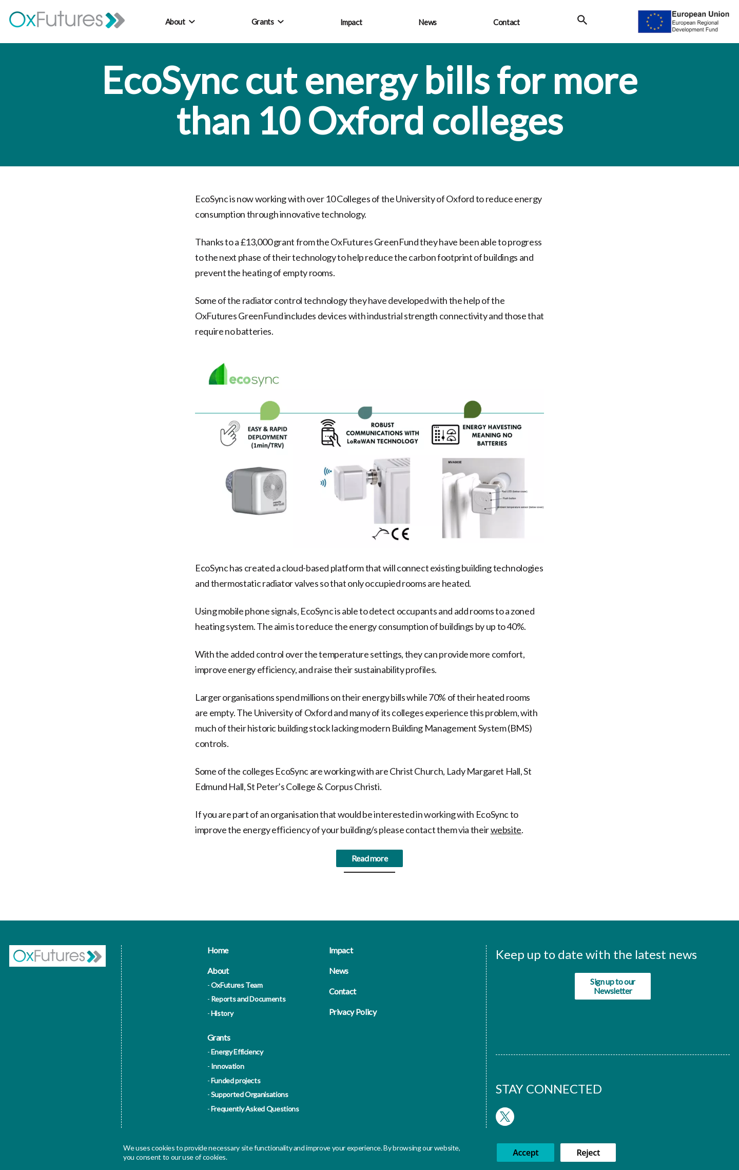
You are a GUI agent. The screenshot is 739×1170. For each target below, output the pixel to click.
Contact (506, 22)
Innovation (227, 1066)
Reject (588, 1152)
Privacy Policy (353, 1011)
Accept (525, 1152)
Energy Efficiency (237, 1051)
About (175, 21)
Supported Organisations (249, 1094)
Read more (370, 863)
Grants (262, 21)
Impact (351, 22)
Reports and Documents (248, 998)
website (506, 834)
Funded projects (236, 1080)
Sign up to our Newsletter (612, 985)
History (222, 1013)
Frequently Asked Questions (255, 1108)
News (427, 22)
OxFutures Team (237, 985)
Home (218, 950)
